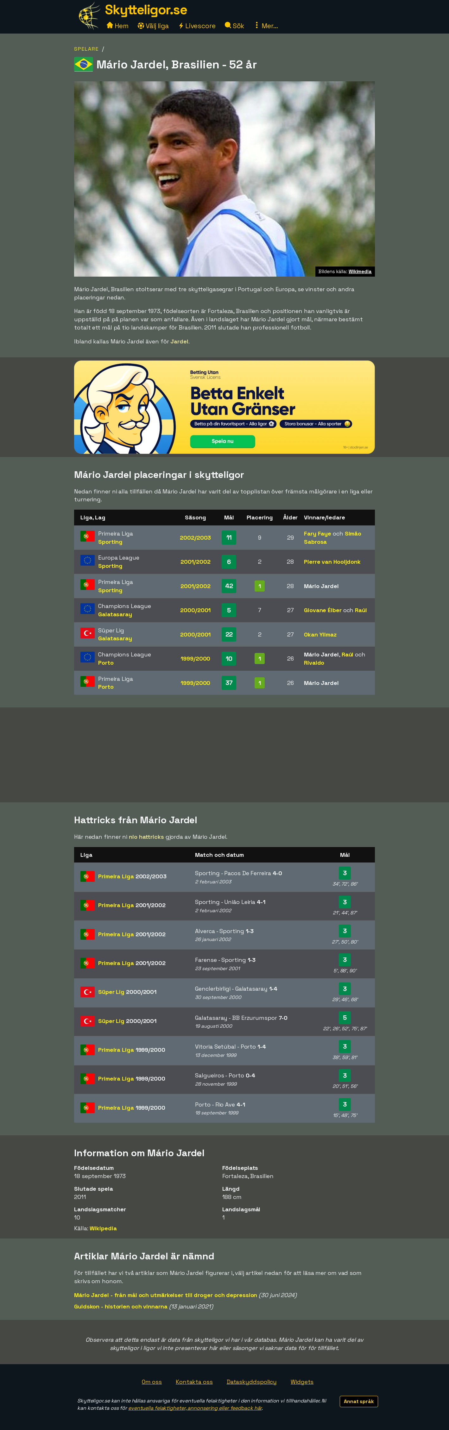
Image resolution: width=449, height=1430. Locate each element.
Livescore (197, 26)
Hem (118, 26)
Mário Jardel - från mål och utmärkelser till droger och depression (165, 1295)
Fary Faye (317, 533)
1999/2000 (195, 658)
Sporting (110, 541)
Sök (235, 26)
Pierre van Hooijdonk (332, 561)
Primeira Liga (132, 876)
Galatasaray (115, 614)
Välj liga (153, 26)
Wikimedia (360, 271)
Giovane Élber (323, 610)
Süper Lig (127, 991)
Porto (106, 662)
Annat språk (359, 1401)
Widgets (302, 1381)
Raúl (361, 610)
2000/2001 (195, 610)
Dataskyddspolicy (252, 1381)
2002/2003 (195, 537)
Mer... (266, 26)
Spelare (86, 49)
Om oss (152, 1381)
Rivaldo (314, 662)
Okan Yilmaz (320, 634)
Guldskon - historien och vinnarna (121, 1306)
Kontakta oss (194, 1381)
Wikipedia (103, 1228)
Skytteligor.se (146, 9)
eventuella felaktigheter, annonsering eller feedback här (195, 1408)
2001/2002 (195, 561)
